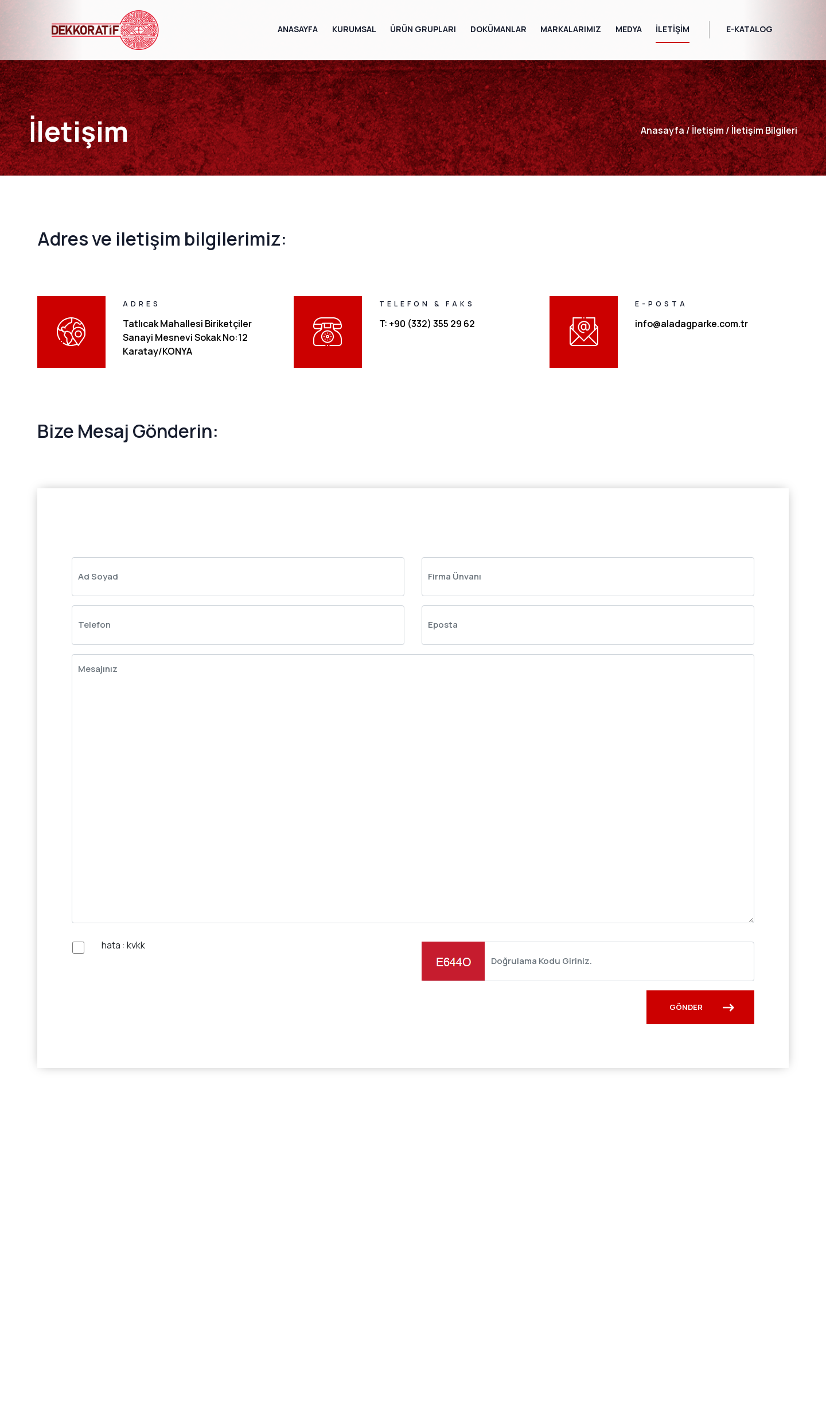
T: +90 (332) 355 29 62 (427, 323)
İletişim (672, 29)
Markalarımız (570, 29)
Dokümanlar (498, 29)
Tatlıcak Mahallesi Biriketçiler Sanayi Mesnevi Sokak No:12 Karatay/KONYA (187, 337)
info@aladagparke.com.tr (691, 323)
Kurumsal (354, 29)
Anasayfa (298, 29)
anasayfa (662, 130)
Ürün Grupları (423, 29)
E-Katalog (749, 29)
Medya (628, 29)
